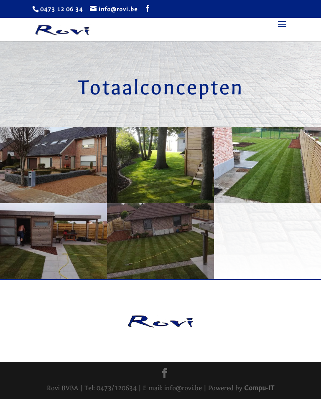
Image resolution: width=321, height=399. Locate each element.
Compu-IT (259, 388)
